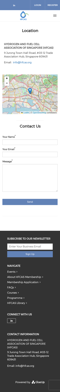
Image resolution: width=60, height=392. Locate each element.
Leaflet (25, 113)
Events (11, 271)
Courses (12, 292)
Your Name (8, 137)
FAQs (10, 287)
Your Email (8, 149)
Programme (14, 297)
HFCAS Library (16, 303)
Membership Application (23, 282)
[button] (30, 91)
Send (30, 201)
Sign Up (30, 254)
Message (7, 161)
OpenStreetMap (39, 113)
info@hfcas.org (22, 62)
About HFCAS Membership (24, 277)
